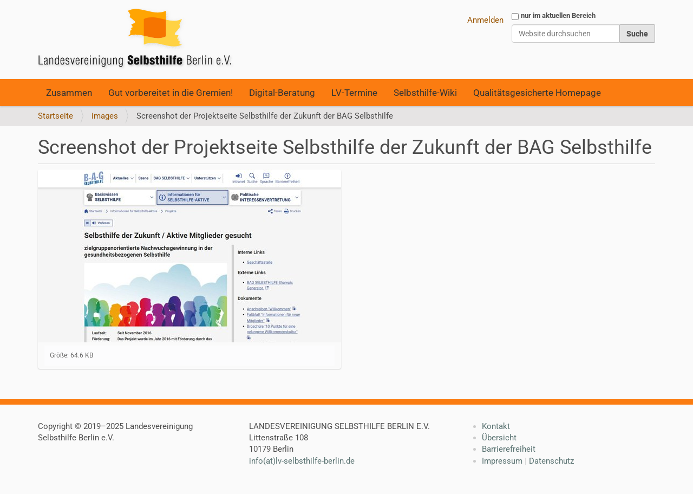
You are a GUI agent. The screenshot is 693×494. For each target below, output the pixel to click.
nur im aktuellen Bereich (558, 15)
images (104, 116)
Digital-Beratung (282, 92)
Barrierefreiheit (508, 449)
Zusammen (69, 92)
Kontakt (496, 426)
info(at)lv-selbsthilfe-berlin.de (302, 461)
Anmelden (485, 20)
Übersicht (499, 438)
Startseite (55, 116)
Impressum (502, 461)
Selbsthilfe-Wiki (425, 92)
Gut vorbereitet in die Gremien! (170, 92)
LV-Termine (354, 92)
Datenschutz (551, 461)
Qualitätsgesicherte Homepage (537, 92)
